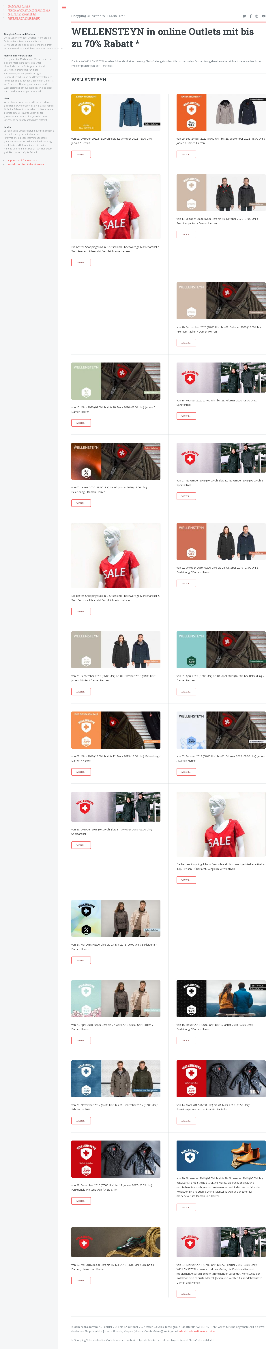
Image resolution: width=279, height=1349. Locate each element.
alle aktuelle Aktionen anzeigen (197, 1331)
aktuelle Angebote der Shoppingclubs (29, 10)
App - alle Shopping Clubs (22, 14)
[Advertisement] (126, 307)
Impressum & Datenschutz (22, 160)
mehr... (81, 154)
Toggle (64, 7)
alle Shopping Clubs (19, 5)
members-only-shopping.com (24, 17)
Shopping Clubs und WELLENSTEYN (98, 16)
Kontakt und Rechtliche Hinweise (26, 164)
